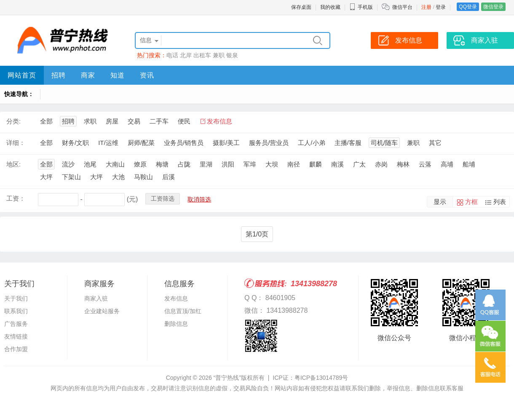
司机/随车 (384, 142)
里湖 (206, 164)
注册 (426, 7)
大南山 (115, 164)
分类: (13, 121)
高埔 (447, 164)
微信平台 (402, 7)
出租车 (202, 55)
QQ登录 (468, 7)
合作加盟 (16, 349)
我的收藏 (330, 7)
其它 (435, 142)
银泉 (232, 55)
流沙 (68, 164)
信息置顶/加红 (182, 311)
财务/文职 (75, 142)
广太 (359, 164)
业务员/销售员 (183, 142)
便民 (184, 121)
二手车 (159, 121)
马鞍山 (143, 176)
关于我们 (16, 298)
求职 (90, 121)
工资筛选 (162, 198)
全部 (46, 121)
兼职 (219, 55)
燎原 (140, 164)
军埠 (250, 164)
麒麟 (315, 164)
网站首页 (22, 75)
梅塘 (162, 164)
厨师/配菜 (141, 142)
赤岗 (381, 164)
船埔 (469, 164)
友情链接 (16, 336)
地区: (13, 164)
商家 (88, 75)
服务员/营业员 (269, 142)
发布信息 (219, 121)
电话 (172, 55)
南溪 (337, 164)
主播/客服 (348, 142)
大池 (118, 176)
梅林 (403, 164)
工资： (15, 198)
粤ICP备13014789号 (321, 377)
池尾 (90, 164)
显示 (440, 201)
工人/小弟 (311, 142)
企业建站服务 (102, 311)
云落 (425, 164)
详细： (15, 142)
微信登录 (493, 7)
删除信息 (176, 323)
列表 (499, 201)
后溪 (168, 176)
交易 (134, 121)
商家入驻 (96, 298)
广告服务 (16, 323)
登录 (441, 7)
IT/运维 (108, 142)
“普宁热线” (227, 377)
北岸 (186, 55)
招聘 (58, 75)
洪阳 (228, 164)
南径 (293, 164)
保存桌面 (301, 7)
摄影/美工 (226, 142)
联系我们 (16, 311)
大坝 (271, 164)
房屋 (112, 121)
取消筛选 (199, 199)
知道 (117, 75)
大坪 (46, 176)
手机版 (361, 7)
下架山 (71, 176)
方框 (471, 201)
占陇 (184, 164)
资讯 (147, 75)
